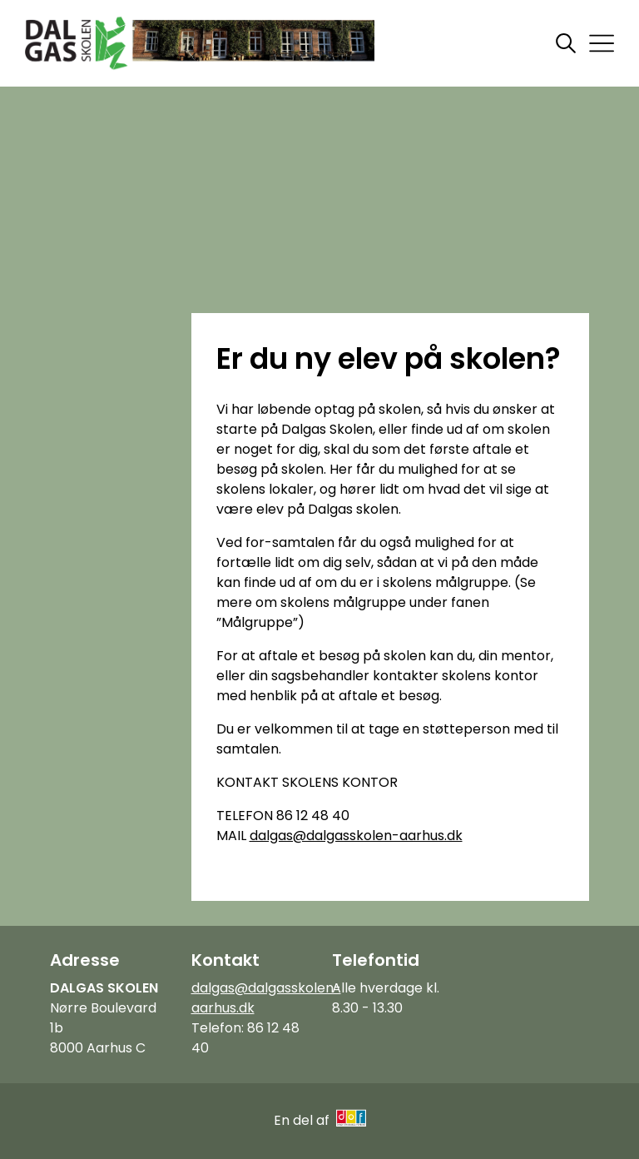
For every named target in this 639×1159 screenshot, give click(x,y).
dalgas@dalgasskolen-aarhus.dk (356, 835)
